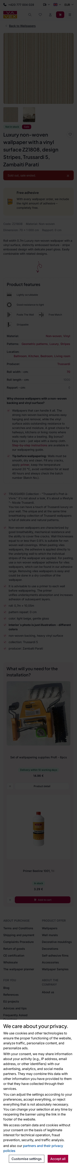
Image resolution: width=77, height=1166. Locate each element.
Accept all (58, 1159)
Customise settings (26, 1159)
